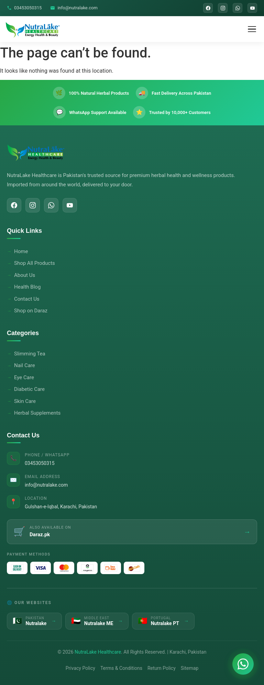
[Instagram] (223, 8)
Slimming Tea (29, 354)
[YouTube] (252, 8)
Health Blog (27, 287)
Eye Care (24, 377)
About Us (24, 275)
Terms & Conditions (121, 668)
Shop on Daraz (30, 311)
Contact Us (27, 299)
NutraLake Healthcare (98, 652)
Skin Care (25, 401)
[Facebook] (208, 8)
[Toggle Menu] (252, 29)
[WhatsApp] (237, 8)
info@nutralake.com (73, 7)
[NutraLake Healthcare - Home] (32, 29)
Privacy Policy (80, 668)
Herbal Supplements (37, 413)
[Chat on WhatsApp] (243, 664)
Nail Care (24, 365)
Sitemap (189, 668)
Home (21, 251)
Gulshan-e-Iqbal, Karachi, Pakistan (61, 506)
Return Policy (161, 668)
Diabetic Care (29, 389)
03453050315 (24, 7)
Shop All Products (34, 263)
